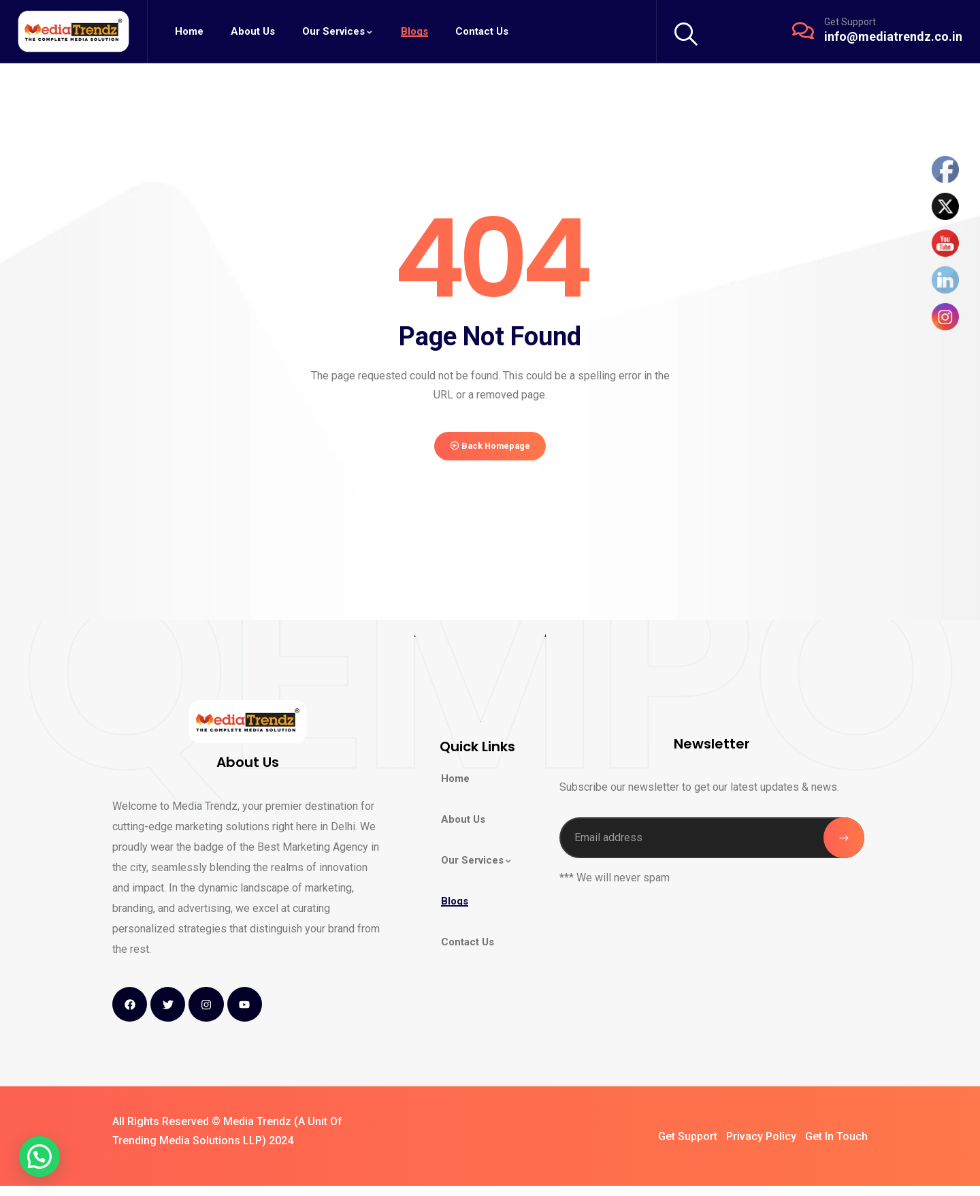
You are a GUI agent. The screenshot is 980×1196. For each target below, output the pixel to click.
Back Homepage (490, 451)
